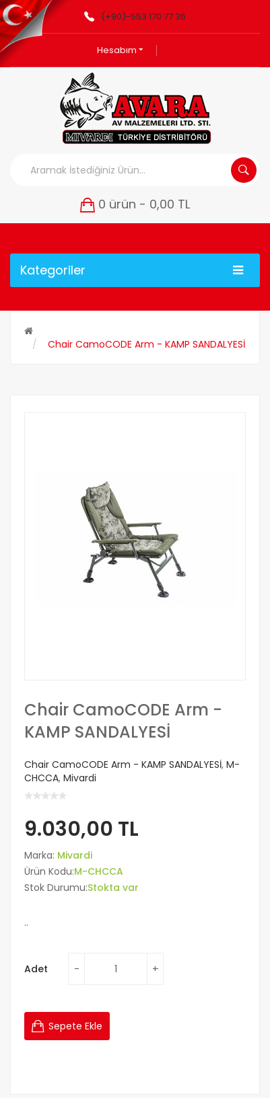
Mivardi (79, 778)
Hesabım (120, 50)
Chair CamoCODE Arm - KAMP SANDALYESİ (146, 344)
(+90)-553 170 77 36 (143, 16)
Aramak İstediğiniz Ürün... (244, 170)
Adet (36, 969)
